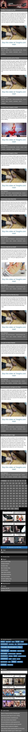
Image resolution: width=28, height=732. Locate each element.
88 (22, 503)
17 (25, 483)
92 (7, 506)
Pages (3, 550)
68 (16, 498)
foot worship (21, 650)
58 (13, 496)
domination (16, 52)
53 (26, 493)
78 (19, 501)
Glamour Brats (9, 99)
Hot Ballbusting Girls (6, 581)
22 (13, 485)
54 (1, 496)
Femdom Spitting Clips (6, 578)
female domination (22, 644)
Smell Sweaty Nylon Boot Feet (8, 199)
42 (19, 490)
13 (13, 483)
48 (10, 493)
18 (1, 485)
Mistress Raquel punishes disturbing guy (10, 713)
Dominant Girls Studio (10, 426)
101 (9, 508)
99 (1, 508)
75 (10, 501)
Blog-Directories (5, 583)
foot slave (13, 650)
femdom (24, 50)
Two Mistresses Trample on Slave (9, 153)
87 (19, 503)
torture (3, 52)
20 (7, 485)
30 (10, 488)
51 (19, 493)
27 (1, 488)
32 (16, 488)
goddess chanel (11, 653)
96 (19, 506)
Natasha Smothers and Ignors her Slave (11, 387)
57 (10, 496)
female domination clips (17, 50)
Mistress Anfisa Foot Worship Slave (10, 294)
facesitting (11, 644)
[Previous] (3, 481)
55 (4, 496)
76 (13, 501)
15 (19, 483)
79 (22, 501)
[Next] (16, 508)
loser (15, 656)
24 (19, 485)
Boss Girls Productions (10, 238)
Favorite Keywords (6, 639)
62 (26, 496)
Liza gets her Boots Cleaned (8, 342)
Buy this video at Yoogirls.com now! (14, 43)
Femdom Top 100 (5, 588)
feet (15, 644)
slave (7, 52)
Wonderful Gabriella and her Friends (10, 58)
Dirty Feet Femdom (5, 576)
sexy (9, 661)
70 (22, 498)
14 (16, 483)
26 (26, 485)
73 (4, 501)
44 (26, 490)
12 (10, 483)
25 (22, 485)
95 (16, 506)
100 (5, 508)
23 (16, 485)
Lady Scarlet (8, 193)
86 (16, 503)
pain (10, 658)
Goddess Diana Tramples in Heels (9, 107)
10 (4, 483)
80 (26, 501)
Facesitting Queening (6, 574)
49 (13, 493)
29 (7, 488)
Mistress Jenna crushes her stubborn (9, 726)
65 (7, 498)
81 (1, 503)
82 (4, 503)
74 (7, 501)
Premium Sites (5, 556)
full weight (4, 653)
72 (1, 501)
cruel (22, 641)
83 (7, 503)
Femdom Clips (4, 565)
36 (1, 490)
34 (22, 488)
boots (13, 641)
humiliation (3, 54)
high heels (19, 653)
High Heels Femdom (6, 572)
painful (14, 658)
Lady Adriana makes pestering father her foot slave (13, 728)
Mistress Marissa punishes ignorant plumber (11, 724)
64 (4, 498)
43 (22, 490)
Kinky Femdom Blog (5, 561)
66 (10, 498)
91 (4, 506)
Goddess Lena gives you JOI (8, 10)
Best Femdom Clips (5, 568)
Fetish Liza (8, 381)
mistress (10, 52)
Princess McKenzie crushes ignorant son (10, 722)
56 (7, 496)
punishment (4, 661)
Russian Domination (5, 590)
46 (4, 493)
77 (16, 501)
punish (18, 658)
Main (2, 552)
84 (10, 503)
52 (22, 493)
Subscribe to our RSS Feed (14, 547)
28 (4, 488)
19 (4, 485)
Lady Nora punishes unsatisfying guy (9, 717)
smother (20, 661)
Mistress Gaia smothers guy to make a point (11, 730)
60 (19, 496)
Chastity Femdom (5, 563)
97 (22, 506)
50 (16, 493)
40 (13, 490)
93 (10, 506)
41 (16, 490)
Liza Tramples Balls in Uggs (8, 435)
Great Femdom (4, 570)
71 (26, 498)
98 (26, 506)
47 (7, 493)
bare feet (8, 641)
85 (13, 503)
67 (13, 498)
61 (22, 496)
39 (10, 490)
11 (7, 483)
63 (1, 498)
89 (26, 503)
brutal (17, 641)
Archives (4, 669)
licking (10, 656)
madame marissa (21, 656)
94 (13, 506)
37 (4, 490)
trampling (10, 664)
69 (19, 498)
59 (16, 496)
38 (7, 490)
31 (13, 488)
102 (12, 508)
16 (22, 483)
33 (19, 488)
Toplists (3, 586)
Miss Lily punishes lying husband (8, 720)
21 (10, 485)
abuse (20, 52)
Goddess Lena (9, 50)
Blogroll (3, 559)
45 (1, 493)
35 (26, 488)
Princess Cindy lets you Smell (8, 247)
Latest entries (5, 710)
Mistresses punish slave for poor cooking (10, 715)
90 (1, 506)
